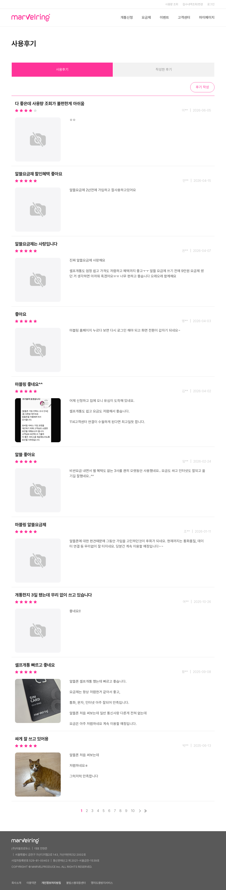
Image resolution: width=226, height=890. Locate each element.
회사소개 (16, 882)
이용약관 (31, 882)
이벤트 (164, 17)
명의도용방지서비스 (102, 882)
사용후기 (62, 69)
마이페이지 (207, 17)
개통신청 (127, 17)
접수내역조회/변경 (193, 4)
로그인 (211, 4)
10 (133, 811)
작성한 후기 (164, 69)
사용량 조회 (171, 4)
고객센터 (184, 17)
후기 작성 (202, 87)
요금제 (146, 17)
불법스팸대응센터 (76, 882)
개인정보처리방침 (51, 882)
